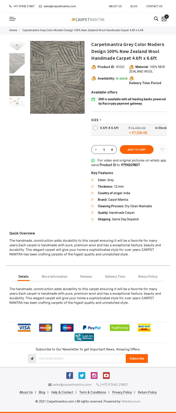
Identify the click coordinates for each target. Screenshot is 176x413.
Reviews (86, 276)
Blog (134, 6)
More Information (54, 276)
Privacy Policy (122, 392)
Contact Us (154, 6)
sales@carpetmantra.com (57, 6)
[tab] (23, 276)
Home (13, 30)
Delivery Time (115, 276)
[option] (17, 86)
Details (24, 276)
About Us (115, 6)
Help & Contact (62, 392)
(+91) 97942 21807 (112, 385)
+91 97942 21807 (22, 6)
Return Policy (147, 276)
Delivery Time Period (145, 83)
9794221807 (130, 165)
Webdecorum (131, 401)
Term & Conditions (92, 392)
